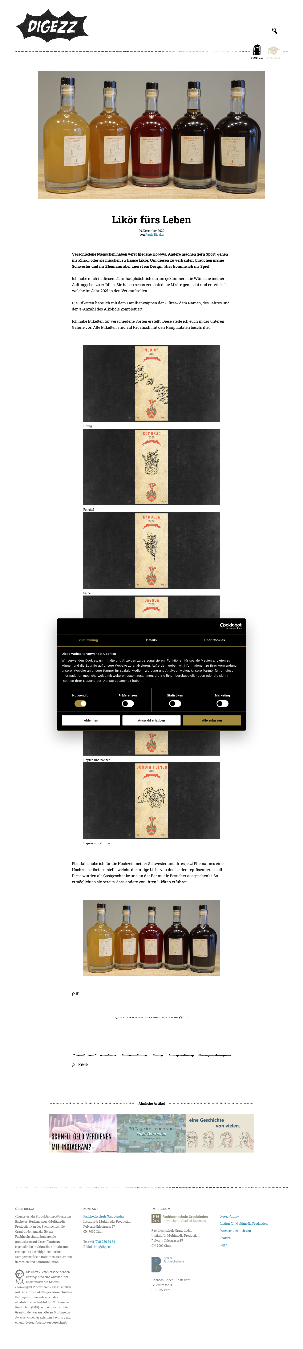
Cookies (225, 1238)
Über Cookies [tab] (214, 640)
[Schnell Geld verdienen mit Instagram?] (83, 1133)
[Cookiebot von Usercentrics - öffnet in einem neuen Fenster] (223, 626)
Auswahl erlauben (151, 720)
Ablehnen (91, 720)
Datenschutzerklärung (235, 1231)
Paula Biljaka (154, 234)
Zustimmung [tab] (88, 640)
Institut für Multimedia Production (244, 1224)
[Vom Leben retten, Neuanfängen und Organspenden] (220, 1133)
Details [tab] (151, 640)
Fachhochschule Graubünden (103, 1216)
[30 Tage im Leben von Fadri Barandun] (151, 1133)
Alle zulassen (212, 720)
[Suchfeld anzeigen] (274, 31)
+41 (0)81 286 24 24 (102, 1242)
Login (223, 1245)
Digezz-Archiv (229, 1216)
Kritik (83, 1064)
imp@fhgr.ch (103, 1247)
